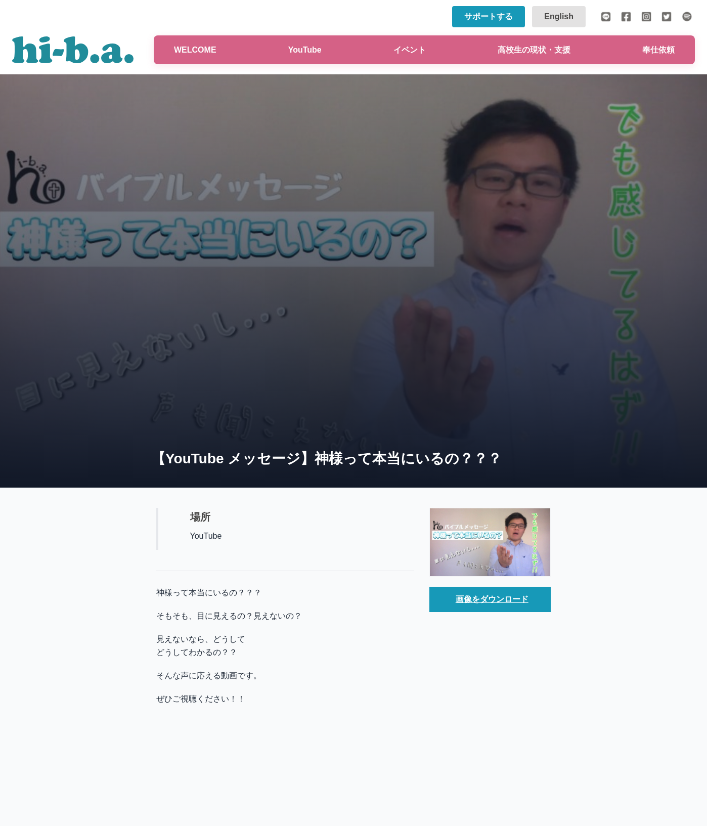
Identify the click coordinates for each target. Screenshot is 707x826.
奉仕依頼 (658, 50)
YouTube (305, 50)
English (558, 16)
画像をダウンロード (492, 599)
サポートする (488, 16)
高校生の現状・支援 (534, 50)
